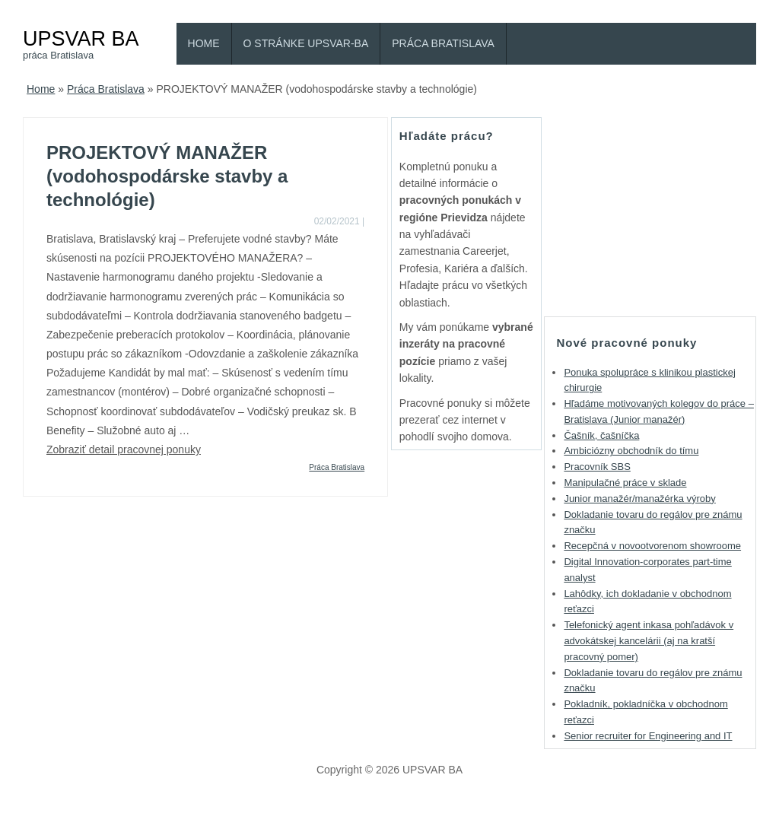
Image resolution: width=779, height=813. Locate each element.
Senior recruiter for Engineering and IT (648, 736)
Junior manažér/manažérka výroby (639, 498)
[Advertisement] (658, 212)
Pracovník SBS (597, 466)
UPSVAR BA (81, 38)
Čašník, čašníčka (601, 435)
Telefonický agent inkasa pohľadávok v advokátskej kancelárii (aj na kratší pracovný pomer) (648, 640)
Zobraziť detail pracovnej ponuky (123, 449)
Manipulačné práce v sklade (625, 482)
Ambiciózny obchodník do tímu (631, 450)
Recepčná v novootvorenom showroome (652, 545)
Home (204, 43)
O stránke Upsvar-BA (306, 43)
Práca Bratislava (443, 43)
